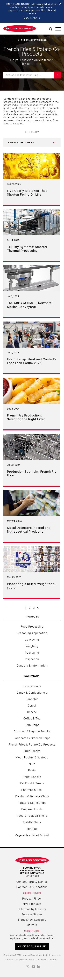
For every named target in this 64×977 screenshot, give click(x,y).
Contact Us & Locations (32, 887)
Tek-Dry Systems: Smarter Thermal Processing (27, 248)
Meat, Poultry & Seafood (32, 757)
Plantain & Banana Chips (32, 796)
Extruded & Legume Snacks (32, 731)
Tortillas (32, 828)
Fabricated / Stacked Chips (32, 738)
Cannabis (32, 699)
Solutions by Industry (32, 909)
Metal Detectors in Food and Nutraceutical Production (29, 529)
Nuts (32, 764)
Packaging (32, 652)
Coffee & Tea (32, 718)
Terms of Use (11, 959)
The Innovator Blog (34, 40)
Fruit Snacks (32, 751)
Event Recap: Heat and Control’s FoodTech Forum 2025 (31, 361)
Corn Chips (32, 725)
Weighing (32, 646)
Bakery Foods (32, 686)
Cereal (32, 705)
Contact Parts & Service (31, 881)
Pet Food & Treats (32, 783)
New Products (32, 904)
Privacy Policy (27, 959)
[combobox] (32, 142)
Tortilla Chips (32, 822)
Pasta (32, 770)
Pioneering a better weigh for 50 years (31, 585)
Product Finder (32, 898)
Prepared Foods (31, 809)
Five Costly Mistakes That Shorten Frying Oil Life (27, 192)
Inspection (32, 659)
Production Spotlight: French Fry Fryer (31, 473)
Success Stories (32, 914)
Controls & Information (32, 665)
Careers (32, 925)
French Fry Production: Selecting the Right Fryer (26, 417)
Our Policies (42, 959)
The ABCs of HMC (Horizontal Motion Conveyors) (30, 305)
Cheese (32, 712)
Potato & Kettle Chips (32, 802)
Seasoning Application (32, 633)
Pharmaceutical (31, 789)
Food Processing (32, 626)
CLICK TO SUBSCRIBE (32, 946)
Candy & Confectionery (32, 692)
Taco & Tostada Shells (32, 815)
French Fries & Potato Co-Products (32, 744)
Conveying (32, 639)
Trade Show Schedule (32, 919)
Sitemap (54, 959)
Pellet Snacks (32, 777)
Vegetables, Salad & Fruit (32, 835)
